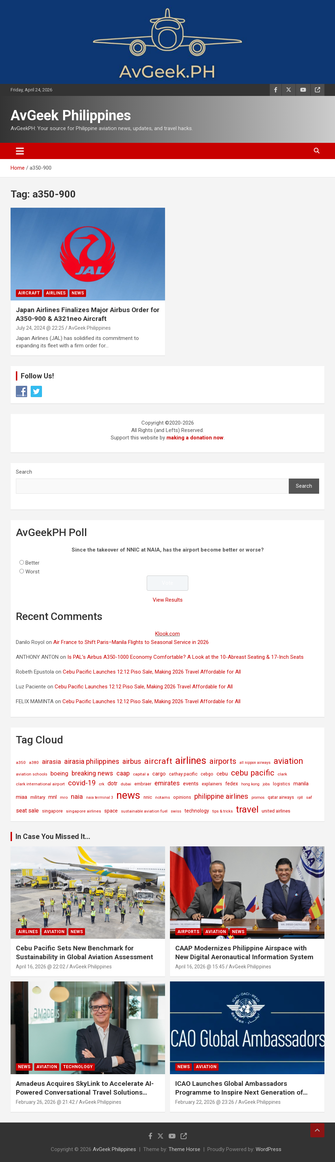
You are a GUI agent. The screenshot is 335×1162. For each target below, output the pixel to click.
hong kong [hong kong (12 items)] (250, 784)
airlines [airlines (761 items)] (190, 760)
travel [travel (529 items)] (247, 809)
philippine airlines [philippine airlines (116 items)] (221, 796)
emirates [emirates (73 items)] (167, 783)
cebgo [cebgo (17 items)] (207, 774)
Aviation (54, 931)
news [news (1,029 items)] (128, 795)
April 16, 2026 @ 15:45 (200, 966)
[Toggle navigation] (20, 151)
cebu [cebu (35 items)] (222, 774)
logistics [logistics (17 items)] (281, 783)
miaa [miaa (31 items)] (21, 797)
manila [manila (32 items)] (301, 783)
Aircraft (29, 293)
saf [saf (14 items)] (309, 797)
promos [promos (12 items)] (257, 797)
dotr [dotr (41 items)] (112, 783)
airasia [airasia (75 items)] (51, 761)
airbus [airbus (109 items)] (131, 761)
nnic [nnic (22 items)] (148, 797)
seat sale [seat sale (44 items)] (27, 810)
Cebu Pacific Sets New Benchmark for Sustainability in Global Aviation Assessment (84, 952)
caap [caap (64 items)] (123, 773)
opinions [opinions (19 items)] (182, 797)
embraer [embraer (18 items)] (142, 783)
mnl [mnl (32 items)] (52, 797)
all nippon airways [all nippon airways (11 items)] (254, 762)
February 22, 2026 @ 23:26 (204, 1102)
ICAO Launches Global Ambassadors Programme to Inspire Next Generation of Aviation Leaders (239, 1092)
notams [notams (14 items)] (162, 797)
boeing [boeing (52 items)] (59, 773)
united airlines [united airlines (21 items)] (276, 811)
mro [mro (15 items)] (64, 797)
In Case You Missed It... (53, 836)
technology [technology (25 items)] (196, 811)
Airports (188, 931)
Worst (32, 571)
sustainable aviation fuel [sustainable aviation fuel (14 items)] (144, 811)
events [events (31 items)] (191, 783)
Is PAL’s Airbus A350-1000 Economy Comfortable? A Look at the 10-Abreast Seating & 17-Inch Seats (185, 657)
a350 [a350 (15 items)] (21, 762)
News (78, 293)
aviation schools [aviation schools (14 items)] (31, 774)
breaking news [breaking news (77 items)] (92, 773)
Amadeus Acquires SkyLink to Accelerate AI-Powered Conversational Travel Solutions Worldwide (85, 1092)
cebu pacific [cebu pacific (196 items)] (252, 772)
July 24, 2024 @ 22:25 (40, 328)
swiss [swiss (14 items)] (176, 811)
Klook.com (167, 634)
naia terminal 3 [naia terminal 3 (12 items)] (99, 797)
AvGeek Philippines (71, 115)
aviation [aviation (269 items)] (288, 761)
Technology (78, 1066)
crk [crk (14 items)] (101, 783)
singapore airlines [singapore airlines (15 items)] (83, 811)
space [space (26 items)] (111, 811)
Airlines (56, 293)
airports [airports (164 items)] (222, 761)
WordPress (268, 1149)
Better (32, 563)
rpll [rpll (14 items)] (300, 797)
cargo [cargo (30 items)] (159, 774)
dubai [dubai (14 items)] (126, 783)
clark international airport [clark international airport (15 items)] (40, 783)
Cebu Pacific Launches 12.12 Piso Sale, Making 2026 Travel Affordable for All (152, 672)
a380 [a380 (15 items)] (34, 762)
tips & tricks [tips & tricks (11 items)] (222, 811)
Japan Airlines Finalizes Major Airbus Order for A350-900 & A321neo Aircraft (87, 314)
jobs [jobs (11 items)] (266, 784)
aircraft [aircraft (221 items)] (158, 761)
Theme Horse (184, 1149)
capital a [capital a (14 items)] (141, 774)
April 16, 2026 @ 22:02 (40, 966)
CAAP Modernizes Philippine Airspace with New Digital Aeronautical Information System (244, 952)
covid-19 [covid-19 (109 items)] (82, 783)
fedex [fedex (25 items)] (231, 783)
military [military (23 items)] (37, 797)
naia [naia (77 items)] (77, 797)
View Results (168, 600)
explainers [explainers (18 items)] (212, 783)
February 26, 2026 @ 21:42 (45, 1102)
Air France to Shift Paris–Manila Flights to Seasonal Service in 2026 (131, 642)
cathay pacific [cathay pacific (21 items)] (183, 774)
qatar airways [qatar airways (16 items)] (281, 797)
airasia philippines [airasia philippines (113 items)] (91, 761)
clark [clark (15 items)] (282, 774)
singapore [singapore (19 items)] (52, 811)
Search (24, 472)
